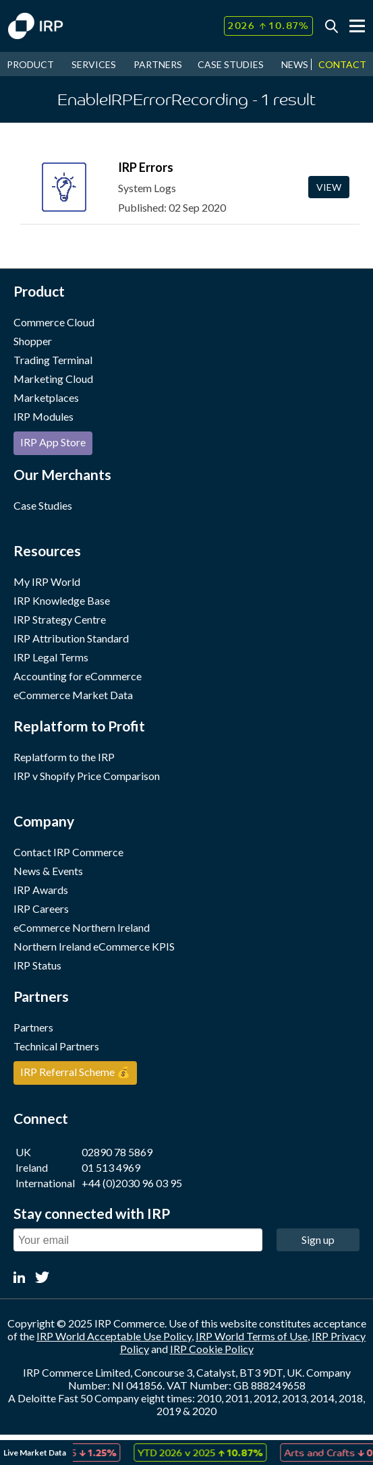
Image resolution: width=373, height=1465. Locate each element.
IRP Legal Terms (50, 657)
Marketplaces (46, 397)
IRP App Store (53, 442)
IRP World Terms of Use (252, 1335)
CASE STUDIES (231, 64)
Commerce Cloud (53, 322)
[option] (205, 1452)
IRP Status (37, 965)
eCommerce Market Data (73, 694)
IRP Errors (145, 167)
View (328, 187)
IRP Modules (43, 416)
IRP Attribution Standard (71, 638)
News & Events (48, 870)
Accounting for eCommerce (77, 675)
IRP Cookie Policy (212, 1348)
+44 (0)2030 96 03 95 (132, 1182)
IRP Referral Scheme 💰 (75, 1071)
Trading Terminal (52, 359)
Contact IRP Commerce (68, 851)
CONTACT (342, 64)
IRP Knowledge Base (61, 600)
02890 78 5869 (117, 1151)
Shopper (32, 340)
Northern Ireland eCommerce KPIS (94, 946)
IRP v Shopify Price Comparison (86, 775)
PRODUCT (30, 64)
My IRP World (46, 581)
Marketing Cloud (53, 378)
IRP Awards (40, 889)
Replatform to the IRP (64, 756)
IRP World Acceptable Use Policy (114, 1335)
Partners (33, 1027)
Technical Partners (56, 1046)
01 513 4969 (111, 1167)
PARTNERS (158, 64)
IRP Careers (41, 908)
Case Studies (42, 505)
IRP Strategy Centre (59, 619)
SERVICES (93, 64)
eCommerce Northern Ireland (81, 927)
